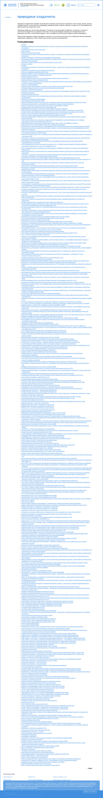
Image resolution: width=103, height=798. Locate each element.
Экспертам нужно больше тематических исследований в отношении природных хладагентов (48, 262)
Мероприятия (7, 780)
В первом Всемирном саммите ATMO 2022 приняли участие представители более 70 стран (48, 398)
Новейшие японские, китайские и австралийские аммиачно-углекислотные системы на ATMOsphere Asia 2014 (54, 525)
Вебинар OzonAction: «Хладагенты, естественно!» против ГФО (40, 506)
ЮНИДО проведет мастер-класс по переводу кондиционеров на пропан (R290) (45, 741)
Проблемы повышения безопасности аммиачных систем (38, 591)
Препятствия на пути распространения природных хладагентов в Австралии (43, 124)
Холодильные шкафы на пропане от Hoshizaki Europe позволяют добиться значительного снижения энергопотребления (56, 420)
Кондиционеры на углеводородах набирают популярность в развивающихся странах (46, 628)
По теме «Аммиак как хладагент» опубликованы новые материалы (41, 695)
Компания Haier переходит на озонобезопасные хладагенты (39, 618)
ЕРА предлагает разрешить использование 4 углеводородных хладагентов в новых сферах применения (51, 503)
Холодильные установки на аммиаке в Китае (34, 617)
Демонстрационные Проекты (30, 94)
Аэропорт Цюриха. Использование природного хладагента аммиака (41, 681)
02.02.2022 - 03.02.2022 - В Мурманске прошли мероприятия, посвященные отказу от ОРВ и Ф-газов (51, 396)
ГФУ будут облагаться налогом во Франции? (34, 673)
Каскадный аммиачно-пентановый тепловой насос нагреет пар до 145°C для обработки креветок (50, 123)
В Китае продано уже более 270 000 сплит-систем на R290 (39, 424)
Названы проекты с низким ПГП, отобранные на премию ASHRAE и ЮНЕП (43, 305)
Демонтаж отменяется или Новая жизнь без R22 (36, 730)
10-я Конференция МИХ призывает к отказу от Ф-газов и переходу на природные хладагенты (49, 343)
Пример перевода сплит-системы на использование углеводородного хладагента (45, 78)
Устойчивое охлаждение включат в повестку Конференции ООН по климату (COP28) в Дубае (49, 361)
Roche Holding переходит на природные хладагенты (37, 441)
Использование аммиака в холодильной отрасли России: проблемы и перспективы (45, 754)
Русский (22, 6)
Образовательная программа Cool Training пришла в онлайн (39, 366)
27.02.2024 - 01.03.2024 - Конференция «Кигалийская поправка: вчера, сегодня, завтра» (47, 221)
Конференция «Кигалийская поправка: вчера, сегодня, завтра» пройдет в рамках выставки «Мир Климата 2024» (54, 243)
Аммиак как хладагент (28, 92)
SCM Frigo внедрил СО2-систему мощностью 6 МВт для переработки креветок (45, 105)
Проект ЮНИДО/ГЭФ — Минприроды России (35, 755)
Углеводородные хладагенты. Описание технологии (37, 75)
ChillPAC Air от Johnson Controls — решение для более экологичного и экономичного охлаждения (50, 342)
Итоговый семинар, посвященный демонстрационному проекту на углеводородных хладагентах (50, 480)
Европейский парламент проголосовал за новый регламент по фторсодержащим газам (47, 514)
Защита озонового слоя (59, 777)
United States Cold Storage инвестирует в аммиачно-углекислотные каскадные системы (47, 601)
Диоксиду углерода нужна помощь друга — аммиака (37, 448)
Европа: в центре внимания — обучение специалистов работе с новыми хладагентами (46, 715)
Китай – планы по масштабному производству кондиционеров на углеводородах (45, 707)
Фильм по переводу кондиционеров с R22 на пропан (37, 733)
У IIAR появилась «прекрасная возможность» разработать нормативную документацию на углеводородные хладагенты (56, 433)
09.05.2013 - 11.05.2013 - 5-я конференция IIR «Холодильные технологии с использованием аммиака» (51, 659)
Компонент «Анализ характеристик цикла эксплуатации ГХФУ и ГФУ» (42, 62)
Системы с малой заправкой (30, 84)
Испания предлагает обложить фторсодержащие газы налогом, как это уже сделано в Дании (49, 633)
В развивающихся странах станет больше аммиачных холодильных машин (43, 437)
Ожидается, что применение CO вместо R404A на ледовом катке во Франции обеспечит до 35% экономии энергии (56, 187)
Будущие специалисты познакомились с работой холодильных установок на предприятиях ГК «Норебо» (52, 301)
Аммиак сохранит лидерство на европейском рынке (37, 570)
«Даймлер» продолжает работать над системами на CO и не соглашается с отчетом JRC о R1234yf (51, 512)
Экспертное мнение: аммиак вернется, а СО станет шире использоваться (43, 451)
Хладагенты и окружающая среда (31, 679)
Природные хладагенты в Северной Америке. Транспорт (38, 644)
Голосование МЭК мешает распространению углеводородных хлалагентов (43, 435)
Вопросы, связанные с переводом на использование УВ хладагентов (41, 57)
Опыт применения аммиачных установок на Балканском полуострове (42, 604)
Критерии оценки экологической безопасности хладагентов (39, 610)
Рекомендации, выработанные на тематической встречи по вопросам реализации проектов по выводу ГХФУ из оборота (56, 498)
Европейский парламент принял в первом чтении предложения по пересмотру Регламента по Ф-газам (51, 246)
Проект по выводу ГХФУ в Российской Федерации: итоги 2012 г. (40, 718)
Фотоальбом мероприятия (29, 569)
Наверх (90, 768)
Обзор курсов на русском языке (31, 52)
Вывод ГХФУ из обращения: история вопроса (34, 757)
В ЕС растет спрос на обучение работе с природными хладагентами (41, 449)
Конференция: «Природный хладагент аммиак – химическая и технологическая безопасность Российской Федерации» (56, 671)
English (27, 6)
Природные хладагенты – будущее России (34, 662)
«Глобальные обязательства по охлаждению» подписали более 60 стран (42, 257)
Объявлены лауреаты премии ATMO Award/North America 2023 (40, 324)
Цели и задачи (26, 51)
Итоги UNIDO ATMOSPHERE (30, 623)
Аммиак (24, 44)
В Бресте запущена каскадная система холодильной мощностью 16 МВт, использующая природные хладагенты (54, 422)
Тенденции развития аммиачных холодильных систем (37, 615)
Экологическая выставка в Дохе (31, 720)
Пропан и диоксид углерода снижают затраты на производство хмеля (42, 546)
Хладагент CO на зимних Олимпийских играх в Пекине (38, 407)
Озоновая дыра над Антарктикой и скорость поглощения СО (39, 700)
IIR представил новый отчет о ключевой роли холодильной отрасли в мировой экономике (48, 104)
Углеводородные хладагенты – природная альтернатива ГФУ (39, 390)
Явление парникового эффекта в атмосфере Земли (36, 763)
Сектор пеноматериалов (35, 780)
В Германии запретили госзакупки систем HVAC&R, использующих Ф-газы (43, 414)
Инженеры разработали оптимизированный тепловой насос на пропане (42, 316)
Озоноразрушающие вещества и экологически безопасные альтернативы (43, 88)
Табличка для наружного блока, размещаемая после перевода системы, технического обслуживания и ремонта (54, 96)
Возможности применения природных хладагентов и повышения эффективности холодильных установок (52, 223)
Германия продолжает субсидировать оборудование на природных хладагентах (44, 446)
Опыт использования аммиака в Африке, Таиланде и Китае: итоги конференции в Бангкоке (48, 705)
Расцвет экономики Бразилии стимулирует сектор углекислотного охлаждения (45, 548)
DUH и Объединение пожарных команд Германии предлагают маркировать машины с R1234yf (49, 538)
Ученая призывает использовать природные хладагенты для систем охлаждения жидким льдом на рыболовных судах (56, 345)
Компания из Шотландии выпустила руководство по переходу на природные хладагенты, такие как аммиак (53, 282)
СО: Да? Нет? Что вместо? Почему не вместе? (36, 234)
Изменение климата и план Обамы (32, 515)
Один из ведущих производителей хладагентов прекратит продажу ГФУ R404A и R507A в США (50, 165)
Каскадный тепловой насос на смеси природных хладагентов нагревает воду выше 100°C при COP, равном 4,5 (54, 325)
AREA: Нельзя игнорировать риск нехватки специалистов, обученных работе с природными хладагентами (52, 110)
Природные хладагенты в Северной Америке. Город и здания (39, 646)
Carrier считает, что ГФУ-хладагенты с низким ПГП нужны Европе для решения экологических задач (51, 416)
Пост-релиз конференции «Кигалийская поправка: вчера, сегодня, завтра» (43, 218)
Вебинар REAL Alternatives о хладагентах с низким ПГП (38, 404)
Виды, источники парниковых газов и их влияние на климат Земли (41, 765)
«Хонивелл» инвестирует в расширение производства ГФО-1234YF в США (43, 540)
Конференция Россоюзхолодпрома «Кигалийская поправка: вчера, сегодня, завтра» (46, 216)
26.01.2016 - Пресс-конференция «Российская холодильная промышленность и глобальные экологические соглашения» (56, 463)
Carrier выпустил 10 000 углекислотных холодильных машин (39, 440)
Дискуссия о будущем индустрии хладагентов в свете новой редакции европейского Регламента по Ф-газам (53, 382)
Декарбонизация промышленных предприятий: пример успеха (40, 379)
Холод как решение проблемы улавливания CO (35, 518)
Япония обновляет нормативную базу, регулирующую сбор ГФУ (40, 443)
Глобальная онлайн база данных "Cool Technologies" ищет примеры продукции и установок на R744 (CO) (52, 375)
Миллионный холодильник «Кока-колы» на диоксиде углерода (40, 536)
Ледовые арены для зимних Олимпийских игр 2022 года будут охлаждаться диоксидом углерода (50, 430)
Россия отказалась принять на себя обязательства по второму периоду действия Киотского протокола (51, 723)
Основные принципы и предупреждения (33, 49)
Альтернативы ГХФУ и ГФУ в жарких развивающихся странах (39, 495)
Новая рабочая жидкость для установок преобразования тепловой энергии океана (45, 692)
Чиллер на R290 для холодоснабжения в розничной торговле (39, 351)
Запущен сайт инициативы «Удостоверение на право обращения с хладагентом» (45, 244)
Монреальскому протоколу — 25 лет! (33, 731)
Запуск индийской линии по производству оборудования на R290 (40, 746)
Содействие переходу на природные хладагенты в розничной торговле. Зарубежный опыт (48, 373)
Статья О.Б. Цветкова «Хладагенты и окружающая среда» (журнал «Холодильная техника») (48, 678)
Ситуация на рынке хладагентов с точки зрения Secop (37, 322)
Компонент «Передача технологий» (32, 89)
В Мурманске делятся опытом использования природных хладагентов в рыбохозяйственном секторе (51, 157)
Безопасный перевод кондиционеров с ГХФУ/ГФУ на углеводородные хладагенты (45, 676)
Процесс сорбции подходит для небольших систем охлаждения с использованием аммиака (48, 339)
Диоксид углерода (27, 64)
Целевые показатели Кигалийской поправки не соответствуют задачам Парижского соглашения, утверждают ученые (56, 393)
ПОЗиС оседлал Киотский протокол (32, 739)
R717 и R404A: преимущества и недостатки (35, 704)
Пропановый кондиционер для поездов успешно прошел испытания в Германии (44, 108)
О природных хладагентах (29, 649)
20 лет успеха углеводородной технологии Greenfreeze (38, 689)
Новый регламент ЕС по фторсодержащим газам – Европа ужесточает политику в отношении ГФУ (50, 527)
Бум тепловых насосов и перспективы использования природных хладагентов (44, 330)
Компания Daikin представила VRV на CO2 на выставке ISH (39, 107)
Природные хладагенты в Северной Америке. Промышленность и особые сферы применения (49, 641)
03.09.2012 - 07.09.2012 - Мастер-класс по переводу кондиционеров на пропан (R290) (47, 738)
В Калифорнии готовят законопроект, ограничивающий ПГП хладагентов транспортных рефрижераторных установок (56, 126)
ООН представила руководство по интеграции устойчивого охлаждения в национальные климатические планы (54, 102)
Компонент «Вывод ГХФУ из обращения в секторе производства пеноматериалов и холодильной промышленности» (55, 73)
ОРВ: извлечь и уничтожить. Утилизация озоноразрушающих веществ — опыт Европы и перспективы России (53, 638)
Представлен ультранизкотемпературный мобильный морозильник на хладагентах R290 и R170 (49, 233)
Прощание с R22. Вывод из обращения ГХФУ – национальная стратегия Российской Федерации (49, 760)
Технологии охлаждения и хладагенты (33, 395)
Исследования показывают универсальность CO (36, 377)
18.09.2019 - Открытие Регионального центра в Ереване (38, 428)
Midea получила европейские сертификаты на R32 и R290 (39, 683)
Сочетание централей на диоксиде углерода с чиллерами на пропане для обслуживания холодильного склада (53, 401)
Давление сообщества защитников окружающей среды (38, 383)
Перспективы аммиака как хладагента (33, 399)
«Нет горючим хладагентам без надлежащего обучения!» (38, 350)
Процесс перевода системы (30, 76)
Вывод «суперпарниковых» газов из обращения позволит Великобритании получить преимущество (50, 586)
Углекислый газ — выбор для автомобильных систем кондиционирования (43, 572)
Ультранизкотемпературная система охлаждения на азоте (38, 409)
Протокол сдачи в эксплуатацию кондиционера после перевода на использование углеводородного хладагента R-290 (56, 91)
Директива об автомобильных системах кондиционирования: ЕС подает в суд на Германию (48, 532)
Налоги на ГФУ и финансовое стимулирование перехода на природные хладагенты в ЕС (47, 517)
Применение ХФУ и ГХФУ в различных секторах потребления (39, 710)
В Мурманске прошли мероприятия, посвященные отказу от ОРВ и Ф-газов (43, 412)
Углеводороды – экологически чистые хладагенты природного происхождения (44, 347)
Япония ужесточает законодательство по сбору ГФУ (37, 432)
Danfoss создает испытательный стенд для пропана (37, 259)
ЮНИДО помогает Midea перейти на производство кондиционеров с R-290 (44, 530)
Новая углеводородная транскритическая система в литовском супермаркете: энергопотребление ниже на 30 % (54, 505)
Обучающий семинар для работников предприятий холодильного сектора (43, 485)
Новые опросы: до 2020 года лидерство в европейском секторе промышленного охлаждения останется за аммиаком (56, 520)
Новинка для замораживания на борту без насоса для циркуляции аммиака (43, 686)
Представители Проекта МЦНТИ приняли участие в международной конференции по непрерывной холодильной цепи (56, 272)
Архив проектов (7, 777)
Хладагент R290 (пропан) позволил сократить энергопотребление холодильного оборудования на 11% (51, 380)
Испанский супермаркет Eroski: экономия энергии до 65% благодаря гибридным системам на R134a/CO (52, 626)
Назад (7, 17)
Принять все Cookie (90, 791)
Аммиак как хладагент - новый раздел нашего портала (37, 697)
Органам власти (26, 97)
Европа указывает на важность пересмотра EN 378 (36, 411)
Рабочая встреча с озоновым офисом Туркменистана (37, 651)
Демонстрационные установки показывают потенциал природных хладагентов (44, 348)
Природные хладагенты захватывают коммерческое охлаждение (40, 545)
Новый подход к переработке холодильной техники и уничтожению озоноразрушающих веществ (50, 635)
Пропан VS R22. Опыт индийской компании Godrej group (38, 620)
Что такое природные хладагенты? (32, 667)
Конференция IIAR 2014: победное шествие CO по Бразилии (40, 508)
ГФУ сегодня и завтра (28, 500)
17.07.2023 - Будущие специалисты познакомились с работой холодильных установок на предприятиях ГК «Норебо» (56, 303)
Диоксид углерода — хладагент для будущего (35, 403)
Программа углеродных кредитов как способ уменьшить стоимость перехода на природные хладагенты (52, 388)
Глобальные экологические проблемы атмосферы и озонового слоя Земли (43, 762)
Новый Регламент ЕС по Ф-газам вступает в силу (36, 219)
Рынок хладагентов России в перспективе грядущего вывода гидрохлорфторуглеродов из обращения (51, 758)
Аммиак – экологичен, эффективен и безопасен (35, 657)
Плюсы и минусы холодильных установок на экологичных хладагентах (42, 453)
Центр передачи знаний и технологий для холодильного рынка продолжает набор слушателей (49, 458)
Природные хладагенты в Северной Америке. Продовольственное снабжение (44, 647)
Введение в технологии (28, 749)
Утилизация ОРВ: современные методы (33, 607)
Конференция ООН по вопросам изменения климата (37, 721)
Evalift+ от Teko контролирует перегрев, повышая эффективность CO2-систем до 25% (47, 113)
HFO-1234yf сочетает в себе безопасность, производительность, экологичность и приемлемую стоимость (52, 716)
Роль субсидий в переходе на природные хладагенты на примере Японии (43, 231)
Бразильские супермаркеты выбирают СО (34, 728)
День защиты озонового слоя (61, 780)
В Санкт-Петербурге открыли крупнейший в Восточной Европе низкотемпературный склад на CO (50, 270)
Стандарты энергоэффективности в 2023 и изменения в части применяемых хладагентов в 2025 (49, 340)
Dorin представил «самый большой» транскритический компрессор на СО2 (43, 115)
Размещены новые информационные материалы (36, 699)
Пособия (24, 65)
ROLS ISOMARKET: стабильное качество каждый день (38, 747)
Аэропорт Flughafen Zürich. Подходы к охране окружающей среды (41, 684)
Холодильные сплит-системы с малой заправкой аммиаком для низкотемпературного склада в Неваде (51, 309)
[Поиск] (78, 5)
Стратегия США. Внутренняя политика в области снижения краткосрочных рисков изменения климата (51, 668)
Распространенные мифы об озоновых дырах (35, 80)
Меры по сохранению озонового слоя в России (35, 72)
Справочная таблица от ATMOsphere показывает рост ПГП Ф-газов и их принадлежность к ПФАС (50, 317)
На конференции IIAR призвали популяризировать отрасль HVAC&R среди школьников (47, 356)
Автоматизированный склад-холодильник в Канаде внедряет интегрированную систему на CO (49, 280)
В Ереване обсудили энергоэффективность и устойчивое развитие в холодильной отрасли (47, 387)
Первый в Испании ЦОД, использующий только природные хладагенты (42, 202)
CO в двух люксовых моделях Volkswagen (34, 493)
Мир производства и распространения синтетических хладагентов (41, 385)
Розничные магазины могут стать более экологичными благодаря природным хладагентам (48, 445)
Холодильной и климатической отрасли (33, 100)
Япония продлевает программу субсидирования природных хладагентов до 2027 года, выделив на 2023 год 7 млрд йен (56, 314)
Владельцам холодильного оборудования (33, 99)
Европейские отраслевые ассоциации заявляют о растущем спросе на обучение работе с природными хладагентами (55, 260)
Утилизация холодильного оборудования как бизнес (36, 750)
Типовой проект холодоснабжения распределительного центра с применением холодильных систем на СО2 (53, 112)
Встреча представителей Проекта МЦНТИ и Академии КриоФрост (41, 293)
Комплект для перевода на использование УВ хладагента (38, 70)
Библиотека (31, 777)
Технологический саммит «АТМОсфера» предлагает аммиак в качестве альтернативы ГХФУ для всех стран (53, 652)
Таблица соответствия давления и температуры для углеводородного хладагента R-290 (47, 86)
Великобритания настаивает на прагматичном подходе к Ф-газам (40, 337)
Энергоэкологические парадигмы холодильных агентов (38, 752)
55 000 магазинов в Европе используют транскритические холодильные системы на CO (47, 368)
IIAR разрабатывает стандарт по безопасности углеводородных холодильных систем (46, 438)
